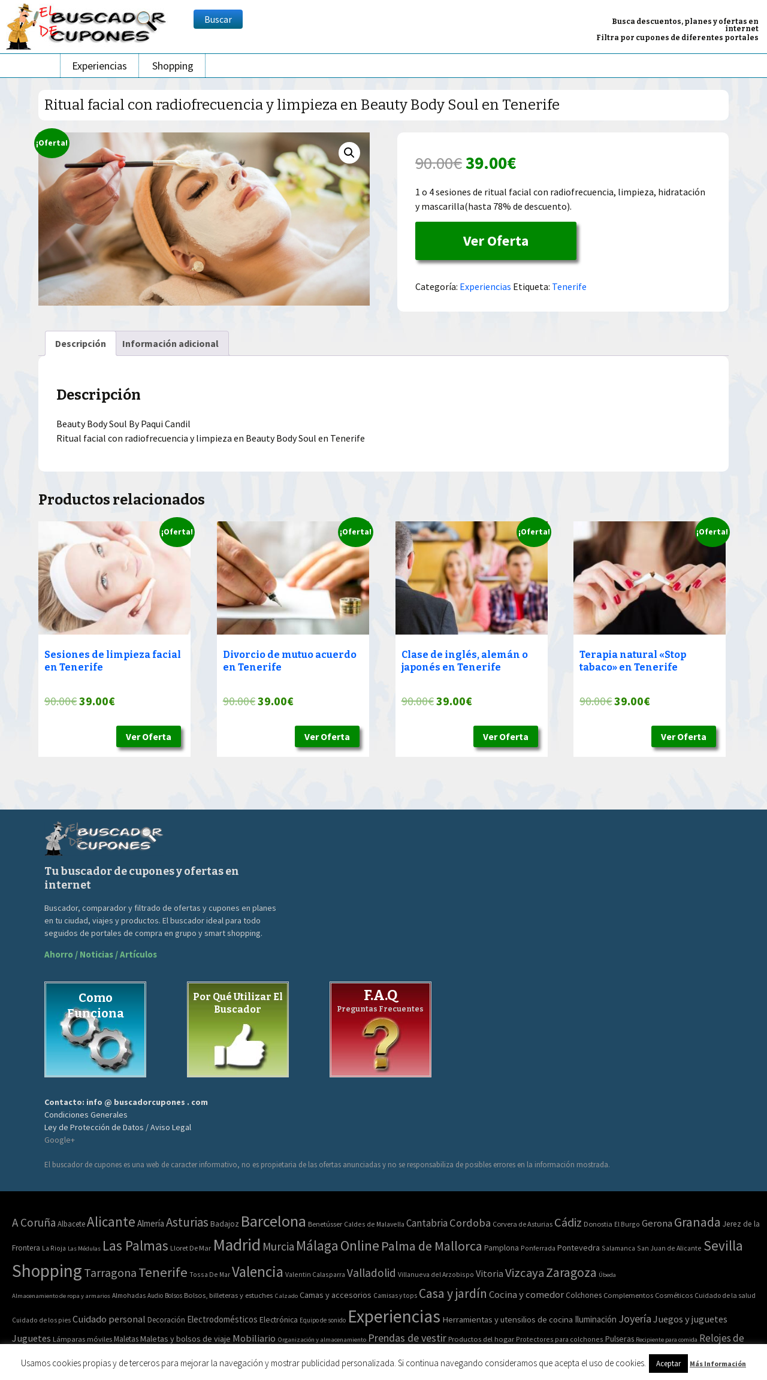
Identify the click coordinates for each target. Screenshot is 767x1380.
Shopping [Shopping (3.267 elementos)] (47, 1271)
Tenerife (569, 286)
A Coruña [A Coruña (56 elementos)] (34, 1222)
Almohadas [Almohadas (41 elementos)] (129, 1295)
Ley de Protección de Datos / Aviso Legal (117, 1127)
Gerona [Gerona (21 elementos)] (657, 1223)
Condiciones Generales (86, 1114)
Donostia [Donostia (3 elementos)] (598, 1223)
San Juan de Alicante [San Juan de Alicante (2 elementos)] (669, 1247)
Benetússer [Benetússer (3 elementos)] (325, 1223)
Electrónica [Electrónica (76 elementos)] (278, 1319)
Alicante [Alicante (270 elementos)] (111, 1221)
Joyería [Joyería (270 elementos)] (634, 1318)
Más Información (718, 1363)
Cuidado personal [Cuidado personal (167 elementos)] (109, 1319)
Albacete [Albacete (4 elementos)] (71, 1224)
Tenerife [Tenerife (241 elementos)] (163, 1272)
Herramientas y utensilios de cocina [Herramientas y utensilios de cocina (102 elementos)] (507, 1319)
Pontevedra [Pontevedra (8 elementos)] (578, 1247)
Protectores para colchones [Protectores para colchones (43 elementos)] (559, 1338)
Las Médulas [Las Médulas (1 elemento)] (84, 1248)
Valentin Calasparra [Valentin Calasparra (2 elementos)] (315, 1274)
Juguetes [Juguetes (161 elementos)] (31, 1338)
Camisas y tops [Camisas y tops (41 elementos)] (395, 1295)
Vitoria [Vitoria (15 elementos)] (489, 1273)
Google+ (59, 1139)
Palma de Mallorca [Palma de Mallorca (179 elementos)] (431, 1245)
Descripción (80, 343)
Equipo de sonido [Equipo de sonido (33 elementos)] (323, 1320)
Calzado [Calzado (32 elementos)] (286, 1295)
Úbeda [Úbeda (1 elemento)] (607, 1275)
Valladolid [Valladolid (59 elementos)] (371, 1273)
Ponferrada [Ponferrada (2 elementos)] (538, 1247)
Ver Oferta (496, 240)
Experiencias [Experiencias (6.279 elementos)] (394, 1316)
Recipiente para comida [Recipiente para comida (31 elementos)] (666, 1339)
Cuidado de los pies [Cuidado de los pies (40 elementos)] (41, 1320)
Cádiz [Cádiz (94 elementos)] (568, 1222)
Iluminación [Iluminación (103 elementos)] (596, 1319)
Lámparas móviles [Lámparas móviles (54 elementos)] (82, 1338)
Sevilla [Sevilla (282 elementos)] (723, 1245)
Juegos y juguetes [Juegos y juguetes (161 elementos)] (690, 1319)
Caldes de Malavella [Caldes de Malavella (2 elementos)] (374, 1223)
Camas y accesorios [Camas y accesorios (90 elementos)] (336, 1295)
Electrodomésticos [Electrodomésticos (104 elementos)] (222, 1319)
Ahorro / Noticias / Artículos (100, 954)
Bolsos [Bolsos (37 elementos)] (173, 1295)
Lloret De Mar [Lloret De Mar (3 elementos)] (190, 1247)
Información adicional (170, 343)
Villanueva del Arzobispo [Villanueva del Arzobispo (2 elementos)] (436, 1274)
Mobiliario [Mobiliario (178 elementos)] (254, 1338)
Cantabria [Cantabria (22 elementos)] (427, 1223)
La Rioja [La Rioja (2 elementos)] (54, 1247)
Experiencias (99, 66)
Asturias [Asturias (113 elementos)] (187, 1222)
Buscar (218, 19)
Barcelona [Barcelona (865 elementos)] (273, 1221)
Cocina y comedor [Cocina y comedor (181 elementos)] (526, 1294)
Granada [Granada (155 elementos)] (697, 1222)
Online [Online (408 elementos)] (359, 1245)
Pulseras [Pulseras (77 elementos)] (619, 1338)
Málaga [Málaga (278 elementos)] (317, 1245)
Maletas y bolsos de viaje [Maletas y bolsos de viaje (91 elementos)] (185, 1338)
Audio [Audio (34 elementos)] (155, 1295)
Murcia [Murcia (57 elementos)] (278, 1246)
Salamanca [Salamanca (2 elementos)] (618, 1247)
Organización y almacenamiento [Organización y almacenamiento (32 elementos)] (321, 1339)
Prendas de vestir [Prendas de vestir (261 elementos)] (407, 1338)
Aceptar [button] (668, 1363)
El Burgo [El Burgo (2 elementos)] (627, 1223)
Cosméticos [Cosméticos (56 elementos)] (674, 1295)
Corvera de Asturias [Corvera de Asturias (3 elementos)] (522, 1223)
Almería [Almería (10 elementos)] (150, 1223)
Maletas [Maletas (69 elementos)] (126, 1339)
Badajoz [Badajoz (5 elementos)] (224, 1224)
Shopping (173, 66)
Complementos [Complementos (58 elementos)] (628, 1295)
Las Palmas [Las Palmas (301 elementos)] (135, 1245)
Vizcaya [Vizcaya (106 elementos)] (524, 1273)
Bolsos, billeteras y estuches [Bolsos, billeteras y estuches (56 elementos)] (228, 1295)
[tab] (80, 343)
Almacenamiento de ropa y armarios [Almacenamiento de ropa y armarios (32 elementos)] (61, 1295)
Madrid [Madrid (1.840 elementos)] (237, 1244)
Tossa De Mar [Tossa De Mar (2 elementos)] (209, 1274)
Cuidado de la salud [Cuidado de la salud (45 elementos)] (725, 1295)
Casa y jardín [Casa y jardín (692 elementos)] (453, 1293)
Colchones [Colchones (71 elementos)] (584, 1295)
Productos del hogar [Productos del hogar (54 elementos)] (481, 1338)
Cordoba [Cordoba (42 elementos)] (470, 1223)
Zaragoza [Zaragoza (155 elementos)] (571, 1272)
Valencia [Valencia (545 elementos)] (257, 1272)
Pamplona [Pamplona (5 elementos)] (501, 1248)
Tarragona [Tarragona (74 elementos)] (110, 1272)
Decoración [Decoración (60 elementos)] (166, 1320)
